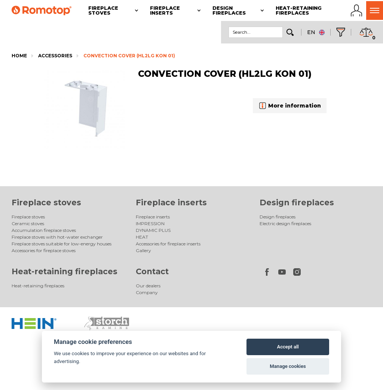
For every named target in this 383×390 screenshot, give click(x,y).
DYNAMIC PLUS (153, 230)
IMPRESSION (150, 223)
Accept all (287, 347)
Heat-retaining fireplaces (64, 271)
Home (19, 55)
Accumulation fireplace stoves (44, 230)
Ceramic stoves (28, 223)
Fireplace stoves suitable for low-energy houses (61, 244)
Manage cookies (288, 366)
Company (147, 292)
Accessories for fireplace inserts (168, 244)
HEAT (142, 237)
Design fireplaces (297, 202)
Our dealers (148, 285)
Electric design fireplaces (285, 223)
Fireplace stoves (46, 202)
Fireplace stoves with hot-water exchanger (57, 237)
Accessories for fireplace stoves (44, 250)
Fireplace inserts (171, 202)
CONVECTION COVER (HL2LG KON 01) (129, 55)
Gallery (143, 250)
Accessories (55, 55)
